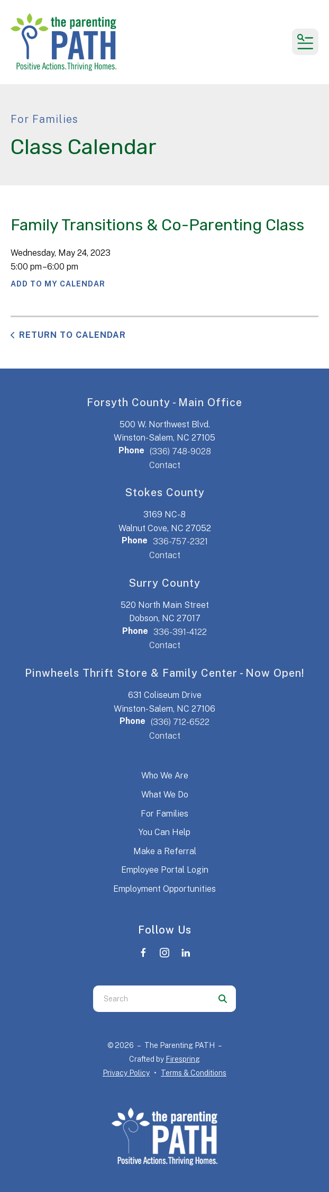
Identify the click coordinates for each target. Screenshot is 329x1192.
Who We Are (164, 775)
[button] (305, 42)
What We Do (164, 795)
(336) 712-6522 (180, 722)
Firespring (183, 1059)
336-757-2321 (180, 541)
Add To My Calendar (58, 284)
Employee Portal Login (164, 870)
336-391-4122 (180, 632)
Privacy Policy (126, 1073)
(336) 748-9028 (180, 451)
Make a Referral (164, 851)
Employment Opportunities (164, 889)
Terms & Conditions (193, 1073)
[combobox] (151, 998)
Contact (164, 465)
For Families (164, 814)
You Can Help (164, 832)
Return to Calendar (72, 335)
